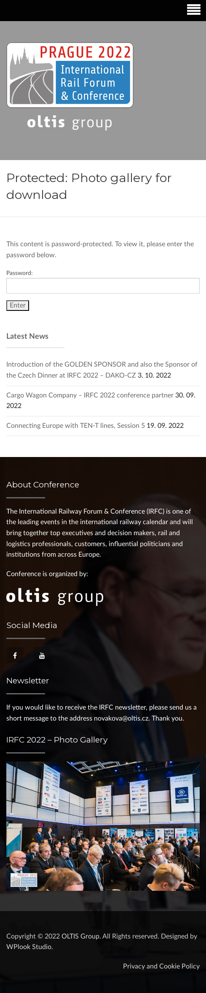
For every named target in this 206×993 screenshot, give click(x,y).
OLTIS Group (80, 936)
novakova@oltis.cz (121, 718)
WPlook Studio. (29, 947)
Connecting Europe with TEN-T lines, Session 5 (75, 425)
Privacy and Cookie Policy (161, 966)
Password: (103, 282)
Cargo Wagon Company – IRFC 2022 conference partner (90, 395)
